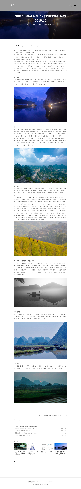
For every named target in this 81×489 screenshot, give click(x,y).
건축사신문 (39, 482)
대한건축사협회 (31, 482)
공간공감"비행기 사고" (19, 432)
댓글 (16, 462)
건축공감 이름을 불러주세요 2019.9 (22, 435)
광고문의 (51, 482)
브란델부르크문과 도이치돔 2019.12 (22, 430)
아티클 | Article (18, 426)
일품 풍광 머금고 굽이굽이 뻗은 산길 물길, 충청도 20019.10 (26, 433)
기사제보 (45, 482)
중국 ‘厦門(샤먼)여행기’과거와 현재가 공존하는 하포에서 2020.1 (27, 428)
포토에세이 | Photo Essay (27, 426)
